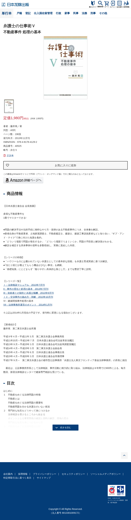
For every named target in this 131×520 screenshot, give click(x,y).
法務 (84, 13)
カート (106, 7)
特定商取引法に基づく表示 (17, 477)
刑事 (93, 13)
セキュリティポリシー (73, 474)
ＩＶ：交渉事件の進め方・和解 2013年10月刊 (28, 297)
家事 (67, 13)
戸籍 (19, 13)
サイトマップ (44, 477)
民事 (75, 13)
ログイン (113, 7)
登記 (28, 13)
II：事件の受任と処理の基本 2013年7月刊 (25, 289)
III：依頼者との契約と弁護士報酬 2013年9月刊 (28, 293)
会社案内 (8, 474)
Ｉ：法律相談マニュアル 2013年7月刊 (24, 285)
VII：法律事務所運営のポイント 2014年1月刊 (27, 304)
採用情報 (22, 474)
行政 (58, 13)
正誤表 (10, 155)
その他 (103, 13)
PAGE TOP (124, 455)
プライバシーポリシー (44, 474)
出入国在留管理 (43, 13)
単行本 (7, 13)
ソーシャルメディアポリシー (105, 474)
